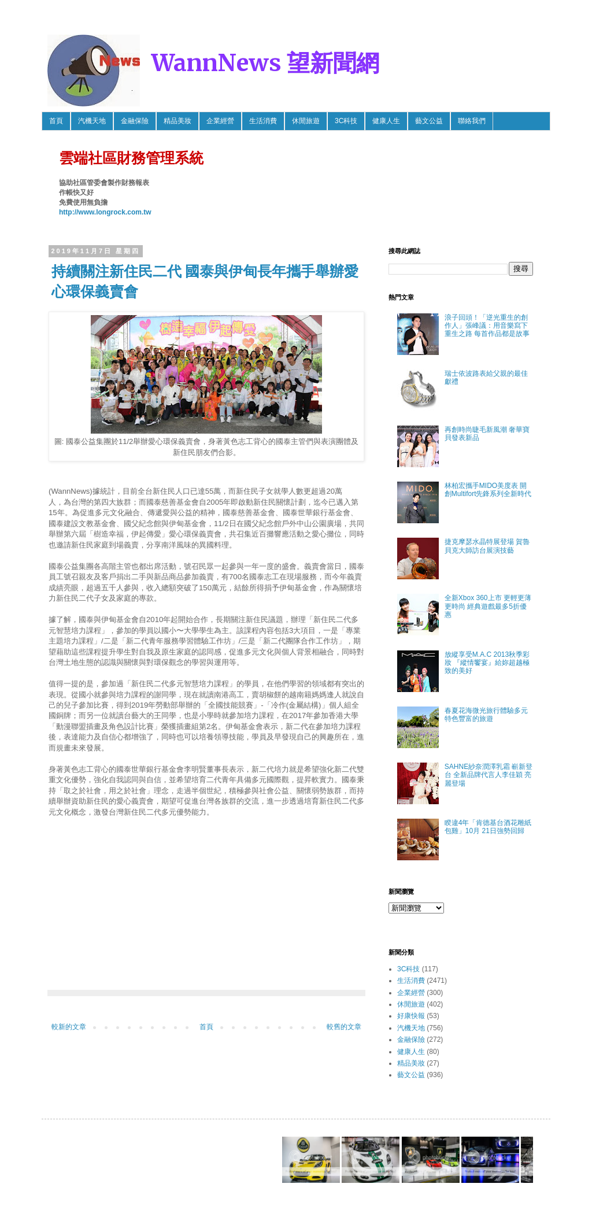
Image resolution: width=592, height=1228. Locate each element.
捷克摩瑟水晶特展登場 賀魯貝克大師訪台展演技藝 (487, 546)
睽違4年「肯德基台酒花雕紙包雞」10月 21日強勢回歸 (488, 827)
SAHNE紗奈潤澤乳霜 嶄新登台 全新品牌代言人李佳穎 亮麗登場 (489, 775)
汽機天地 (92, 121)
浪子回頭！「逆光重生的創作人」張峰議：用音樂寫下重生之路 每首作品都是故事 (487, 325)
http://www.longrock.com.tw (105, 212)
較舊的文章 (344, 1027)
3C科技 (346, 121)
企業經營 (220, 121)
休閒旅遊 (306, 121)
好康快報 (411, 1016)
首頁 (56, 121)
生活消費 (263, 121)
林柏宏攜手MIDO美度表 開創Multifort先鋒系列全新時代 (488, 490)
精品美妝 (177, 121)
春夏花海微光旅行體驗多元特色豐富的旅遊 (486, 715)
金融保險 (135, 121)
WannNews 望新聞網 (265, 63)
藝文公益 (429, 121)
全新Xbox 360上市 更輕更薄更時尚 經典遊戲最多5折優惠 (488, 606)
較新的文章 (68, 1027)
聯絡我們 (472, 121)
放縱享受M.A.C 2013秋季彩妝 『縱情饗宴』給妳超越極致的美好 (487, 662)
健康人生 (386, 121)
